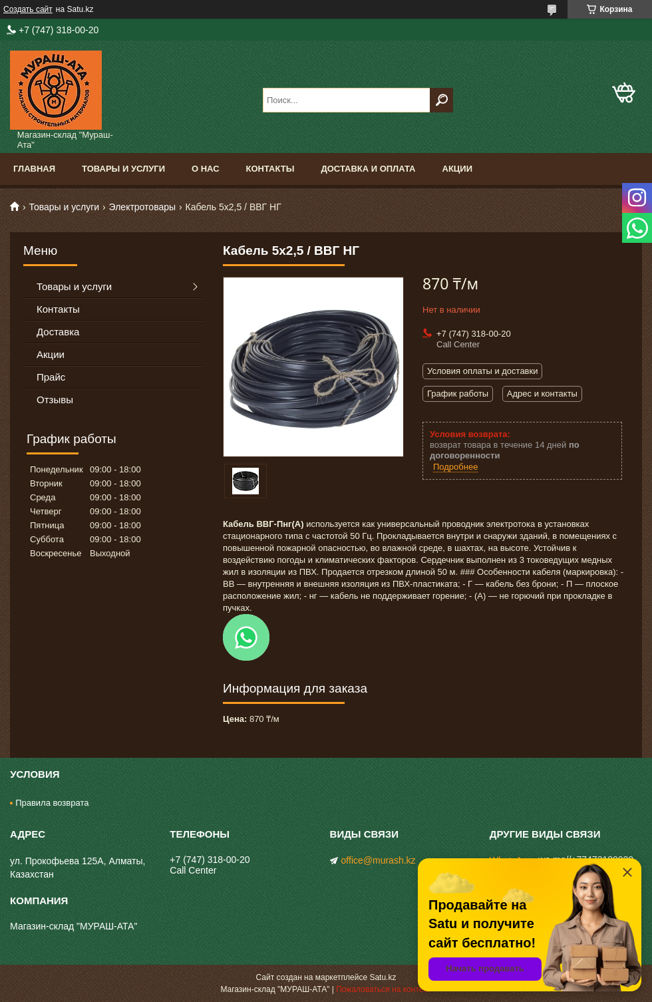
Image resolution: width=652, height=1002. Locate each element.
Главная (34, 169)
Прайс (51, 377)
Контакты (270, 169)
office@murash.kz (378, 860)
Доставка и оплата (368, 169)
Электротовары (142, 207)
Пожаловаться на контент (383, 989)
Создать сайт (28, 9)
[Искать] (441, 100)
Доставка (58, 331)
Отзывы (55, 399)
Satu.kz (382, 977)
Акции (457, 169)
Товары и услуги (123, 169)
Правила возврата (51, 803)
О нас (206, 169)
